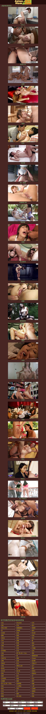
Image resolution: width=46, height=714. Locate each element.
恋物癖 (3, 681)
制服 (33, 683)
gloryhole (19, 622)
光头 (2, 622)
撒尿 (18, 681)
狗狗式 (3, 663)
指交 (2, 686)
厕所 (33, 681)
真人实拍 (19, 696)
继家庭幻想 (35, 655)
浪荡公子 (34, 663)
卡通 (2, 643)
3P (32, 676)
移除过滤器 (34, 708)
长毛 (18, 650)
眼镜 (2, 696)
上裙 (33, 686)
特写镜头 (3, 650)
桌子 (33, 665)
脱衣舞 (33, 660)
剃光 (33, 638)
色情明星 (19, 683)
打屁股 (33, 648)
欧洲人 (3, 668)
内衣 (18, 648)
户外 (18, 673)
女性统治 (3, 678)
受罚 (18, 688)
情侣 (2, 655)
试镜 (2, 645)
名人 (2, 648)
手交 (18, 625)
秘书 (33, 630)
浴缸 (2, 625)
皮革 (18, 645)
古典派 (33, 688)
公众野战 (19, 686)
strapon (34, 658)
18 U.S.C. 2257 (22, 711)
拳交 (2, 688)
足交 (2, 691)
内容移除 (29, 711)
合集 (2, 653)
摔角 (33, 696)
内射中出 (3, 658)
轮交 (2, 693)
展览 (2, 673)
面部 (2, 676)
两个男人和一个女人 (22, 653)
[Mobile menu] (1, 2)
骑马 (33, 625)
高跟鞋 (18, 630)
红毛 (33, 622)
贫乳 (33, 645)
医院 (18, 635)
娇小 (18, 676)
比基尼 (3, 633)
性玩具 (33, 633)
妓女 (33, 693)
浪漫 (2, 665)
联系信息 (11, 711)
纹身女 (33, 671)
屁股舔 (33, 628)
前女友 (3, 671)
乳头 (18, 663)
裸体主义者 (19, 665)
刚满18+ (34, 673)
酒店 (18, 638)
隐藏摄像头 (19, 628)
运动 (33, 650)
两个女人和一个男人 (6, 683)
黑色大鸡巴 (4, 628)
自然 (18, 660)
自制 (18, 633)
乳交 (33, 678)
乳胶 (18, 643)
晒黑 (33, 668)
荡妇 (33, 643)
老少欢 (18, 671)
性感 (33, 635)
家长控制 (34, 711)
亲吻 (18, 640)
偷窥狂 (33, 691)
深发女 (3, 638)
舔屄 (18, 693)
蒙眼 (2, 635)
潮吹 (33, 653)
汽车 (2, 640)
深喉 (2, 660)
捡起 (18, 678)
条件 (16, 711)
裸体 (18, 658)
